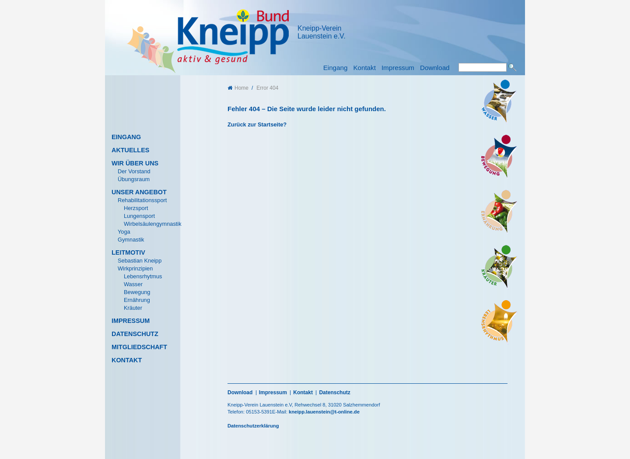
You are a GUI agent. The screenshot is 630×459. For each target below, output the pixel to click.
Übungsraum (134, 179)
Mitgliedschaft (139, 346)
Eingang (335, 67)
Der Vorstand (134, 171)
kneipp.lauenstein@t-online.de (324, 411)
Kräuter (133, 308)
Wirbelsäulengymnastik (153, 224)
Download (435, 67)
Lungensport (139, 216)
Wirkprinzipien (135, 268)
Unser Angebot (139, 192)
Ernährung (137, 300)
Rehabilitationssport (142, 200)
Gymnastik (131, 239)
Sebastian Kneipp (139, 260)
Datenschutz (135, 333)
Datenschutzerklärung (253, 425)
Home (238, 88)
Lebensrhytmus (143, 276)
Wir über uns (135, 163)
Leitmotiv (128, 252)
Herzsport (136, 208)
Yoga (124, 231)
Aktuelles (130, 150)
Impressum (398, 67)
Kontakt (364, 67)
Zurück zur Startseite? (257, 124)
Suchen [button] (512, 67)
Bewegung (137, 292)
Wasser (133, 284)
